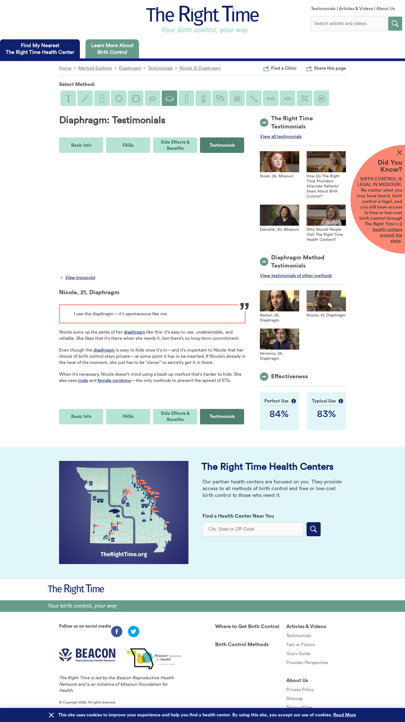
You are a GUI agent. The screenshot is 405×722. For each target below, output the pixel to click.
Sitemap (294, 698)
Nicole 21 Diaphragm (200, 68)
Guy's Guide (298, 653)
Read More (344, 715)
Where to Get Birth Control (247, 626)
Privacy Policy (300, 689)
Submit (395, 24)
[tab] (40, 48)
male (83, 380)
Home (65, 68)
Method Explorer (95, 68)
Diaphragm (130, 68)
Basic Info (81, 145)
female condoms (114, 380)
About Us (385, 8)
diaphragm (134, 332)
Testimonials (323, 8)
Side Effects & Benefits (175, 145)
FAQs (128, 145)
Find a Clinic (284, 68)
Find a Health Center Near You (238, 516)
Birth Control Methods (242, 644)
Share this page (330, 68)
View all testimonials (281, 136)
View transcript (77, 277)
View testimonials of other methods (296, 275)
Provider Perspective (307, 662)
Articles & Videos (356, 8)
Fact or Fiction (300, 644)
